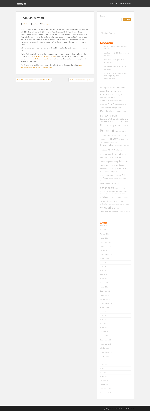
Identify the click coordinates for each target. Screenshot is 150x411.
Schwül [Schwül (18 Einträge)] (116, 184)
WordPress (131, 409)
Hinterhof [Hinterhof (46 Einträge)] (115, 138)
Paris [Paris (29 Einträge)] (107, 171)
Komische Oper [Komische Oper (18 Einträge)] (105, 154)
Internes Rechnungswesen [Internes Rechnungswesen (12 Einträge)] (122, 145)
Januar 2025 (104, 287)
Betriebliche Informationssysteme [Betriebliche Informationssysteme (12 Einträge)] (109, 100)
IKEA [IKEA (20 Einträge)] (126, 139)
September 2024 (106, 303)
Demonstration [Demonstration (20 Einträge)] (120, 111)
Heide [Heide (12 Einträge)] (107, 139)
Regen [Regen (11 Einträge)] (111, 178)
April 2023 (103, 372)
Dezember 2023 (105, 340)
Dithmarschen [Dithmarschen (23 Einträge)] (105, 121)
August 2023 (104, 356)
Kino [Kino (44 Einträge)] (110, 149)
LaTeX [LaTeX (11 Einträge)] (109, 157)
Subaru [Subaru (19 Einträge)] (122, 194)
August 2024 (104, 307)
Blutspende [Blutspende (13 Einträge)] (103, 104)
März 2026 (103, 230)
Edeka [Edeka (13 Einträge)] (127, 122)
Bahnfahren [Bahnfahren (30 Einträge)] (105, 94)
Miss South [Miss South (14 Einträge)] (103, 168)
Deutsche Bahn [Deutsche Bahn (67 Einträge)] (109, 115)
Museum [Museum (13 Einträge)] (110, 168)
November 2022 (105, 393)
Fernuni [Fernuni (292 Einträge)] (107, 130)
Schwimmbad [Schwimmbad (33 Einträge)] (106, 183)
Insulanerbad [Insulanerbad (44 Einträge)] (107, 145)
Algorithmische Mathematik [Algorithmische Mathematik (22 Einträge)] (114, 88)
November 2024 (105, 295)
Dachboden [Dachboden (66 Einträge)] (107, 111)
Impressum (113, 3)
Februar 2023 (104, 381)
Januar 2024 (104, 336)
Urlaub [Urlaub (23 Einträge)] (116, 201)
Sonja (106, 73)
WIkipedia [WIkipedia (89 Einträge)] (106, 208)
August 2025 (104, 258)
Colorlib (118, 409)
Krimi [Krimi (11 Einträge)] (101, 157)
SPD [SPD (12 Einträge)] (101, 191)
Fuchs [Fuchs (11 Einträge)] (108, 135)
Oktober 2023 (104, 348)
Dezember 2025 (105, 242)
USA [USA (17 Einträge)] (121, 201)
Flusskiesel (108, 46)
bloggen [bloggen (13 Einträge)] (121, 100)
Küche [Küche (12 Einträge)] (105, 157)
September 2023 (106, 352)
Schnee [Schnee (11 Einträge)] (116, 181)
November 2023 (105, 344)
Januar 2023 (104, 385)
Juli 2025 (103, 262)
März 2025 (103, 279)
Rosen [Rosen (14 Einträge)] (102, 181)
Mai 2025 (103, 271)
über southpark (125, 3)
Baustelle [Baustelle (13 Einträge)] (123, 95)
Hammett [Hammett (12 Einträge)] (102, 139)
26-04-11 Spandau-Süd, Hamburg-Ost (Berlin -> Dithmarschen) (115, 75)
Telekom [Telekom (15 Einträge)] (120, 198)
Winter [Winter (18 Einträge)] (116, 208)
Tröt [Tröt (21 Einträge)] (126, 198)
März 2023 (103, 377)
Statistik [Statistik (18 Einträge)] (116, 194)
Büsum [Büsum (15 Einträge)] (102, 108)
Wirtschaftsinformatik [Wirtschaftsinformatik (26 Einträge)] (109, 211)
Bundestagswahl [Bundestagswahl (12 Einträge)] (119, 104)
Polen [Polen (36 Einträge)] (124, 175)
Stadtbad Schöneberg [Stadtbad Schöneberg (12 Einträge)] (121, 191)
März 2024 (103, 328)
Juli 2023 (103, 360)
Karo (106, 60)
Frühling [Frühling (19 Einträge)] (103, 135)
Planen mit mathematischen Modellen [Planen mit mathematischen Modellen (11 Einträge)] (110, 175)
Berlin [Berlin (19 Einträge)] (113, 97)
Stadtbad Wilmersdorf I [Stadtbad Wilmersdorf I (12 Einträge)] (106, 194)
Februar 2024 (104, 332)
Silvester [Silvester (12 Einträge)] (125, 188)
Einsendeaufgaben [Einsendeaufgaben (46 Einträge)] (110, 125)
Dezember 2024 (105, 291)
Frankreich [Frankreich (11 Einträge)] (118, 131)
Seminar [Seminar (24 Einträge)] (118, 188)
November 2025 (105, 246)
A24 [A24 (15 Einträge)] (101, 88)
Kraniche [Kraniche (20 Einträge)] (125, 154)
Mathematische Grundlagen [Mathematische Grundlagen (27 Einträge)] (112, 165)
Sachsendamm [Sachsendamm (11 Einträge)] (109, 181)
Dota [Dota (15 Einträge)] (122, 122)
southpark (35, 24)
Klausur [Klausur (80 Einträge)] (119, 149)
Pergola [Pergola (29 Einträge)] (113, 171)
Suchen (102, 16)
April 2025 (103, 275)
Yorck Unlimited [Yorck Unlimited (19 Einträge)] (124, 212)
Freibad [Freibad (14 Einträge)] (124, 131)
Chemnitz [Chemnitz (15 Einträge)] (108, 108)
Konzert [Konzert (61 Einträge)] (116, 154)
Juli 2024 (103, 311)
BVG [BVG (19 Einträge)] (126, 104)
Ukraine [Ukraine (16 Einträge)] (103, 201)
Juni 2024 (103, 315)
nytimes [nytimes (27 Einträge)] (117, 168)
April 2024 (103, 324)
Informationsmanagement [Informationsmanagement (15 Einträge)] (108, 142)
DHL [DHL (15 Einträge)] (126, 119)
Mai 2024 (103, 320)
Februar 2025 (104, 283)
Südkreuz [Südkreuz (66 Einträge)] (105, 197)
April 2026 (103, 226)
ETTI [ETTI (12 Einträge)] (122, 125)
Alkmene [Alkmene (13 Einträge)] (102, 91)
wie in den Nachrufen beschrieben (39, 59)
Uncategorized (46, 24)
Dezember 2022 (105, 389)
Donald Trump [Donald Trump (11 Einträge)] (116, 122)
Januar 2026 (104, 238)
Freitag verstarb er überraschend (44, 56)
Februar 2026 (104, 234)
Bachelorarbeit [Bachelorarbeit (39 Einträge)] (113, 91)
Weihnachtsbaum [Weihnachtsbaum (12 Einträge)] (114, 204)
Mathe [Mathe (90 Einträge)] (123, 161)
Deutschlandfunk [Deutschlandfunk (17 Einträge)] (106, 119)
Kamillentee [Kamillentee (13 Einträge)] (103, 150)
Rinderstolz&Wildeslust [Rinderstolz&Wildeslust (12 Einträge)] (120, 178)
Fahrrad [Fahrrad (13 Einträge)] (126, 125)
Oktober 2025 (104, 250)
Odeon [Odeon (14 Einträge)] (124, 168)
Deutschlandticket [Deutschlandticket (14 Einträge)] (118, 119)
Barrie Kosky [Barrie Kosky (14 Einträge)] (116, 95)
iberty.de (21, 3)
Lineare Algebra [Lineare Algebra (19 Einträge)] (117, 157)
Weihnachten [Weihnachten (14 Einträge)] (104, 204)
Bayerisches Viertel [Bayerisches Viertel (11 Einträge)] (105, 97)
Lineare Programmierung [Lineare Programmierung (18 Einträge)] (109, 162)
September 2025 (106, 254)
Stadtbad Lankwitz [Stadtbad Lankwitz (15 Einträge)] (109, 191)
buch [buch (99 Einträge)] (111, 104)
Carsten (107, 66)
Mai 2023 (103, 368)
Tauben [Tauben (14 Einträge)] (114, 198)
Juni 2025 (103, 267)
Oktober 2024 (104, 299)
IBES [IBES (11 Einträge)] (122, 139)
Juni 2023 (103, 364)
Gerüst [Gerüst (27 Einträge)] (124, 135)
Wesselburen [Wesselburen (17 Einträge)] (124, 204)
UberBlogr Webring (108, 33)
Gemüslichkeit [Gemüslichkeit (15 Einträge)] (115, 135)
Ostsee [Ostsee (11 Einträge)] (102, 172)
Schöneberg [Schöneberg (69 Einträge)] (107, 187)
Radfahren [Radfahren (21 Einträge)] (104, 178)
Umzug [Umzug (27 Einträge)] (109, 201)
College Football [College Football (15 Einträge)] (117, 108)
